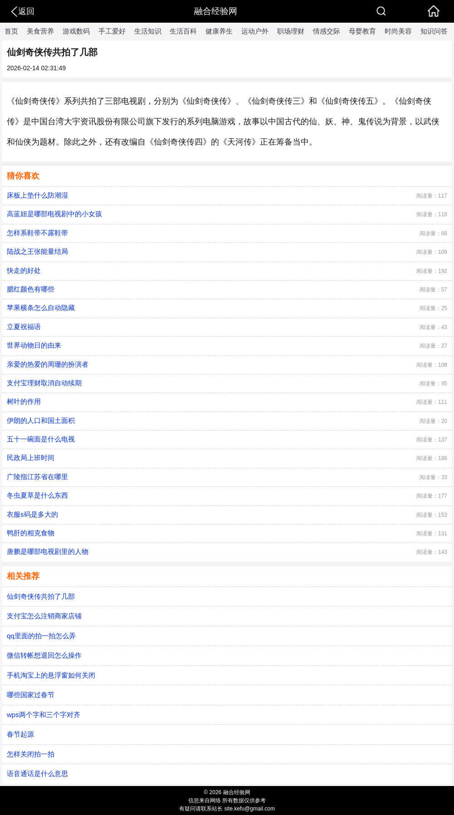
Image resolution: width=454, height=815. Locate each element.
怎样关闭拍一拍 (30, 754)
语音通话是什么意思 (37, 773)
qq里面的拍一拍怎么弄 (41, 636)
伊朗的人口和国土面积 (41, 420)
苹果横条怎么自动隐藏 (41, 307)
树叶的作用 (24, 401)
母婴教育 (362, 31)
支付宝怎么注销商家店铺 (44, 616)
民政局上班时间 (30, 457)
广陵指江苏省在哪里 (37, 476)
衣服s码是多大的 (32, 514)
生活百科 (183, 31)
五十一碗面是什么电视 (41, 439)
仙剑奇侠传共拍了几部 (41, 596)
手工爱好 (112, 31)
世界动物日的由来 (34, 345)
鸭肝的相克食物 (30, 533)
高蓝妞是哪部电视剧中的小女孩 (54, 214)
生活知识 (147, 31)
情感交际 (326, 31)
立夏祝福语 (24, 326)
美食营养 (40, 31)
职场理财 (290, 31)
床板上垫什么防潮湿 (37, 195)
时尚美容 (398, 31)
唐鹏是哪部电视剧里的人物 (47, 551)
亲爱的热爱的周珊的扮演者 (47, 364)
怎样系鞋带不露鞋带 (37, 233)
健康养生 (219, 31)
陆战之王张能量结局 (37, 251)
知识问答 (434, 31)
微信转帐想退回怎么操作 (44, 655)
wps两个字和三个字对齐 (43, 714)
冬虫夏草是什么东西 (37, 495)
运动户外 (254, 31)
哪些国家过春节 (30, 695)
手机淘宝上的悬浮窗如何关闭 (51, 675)
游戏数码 (76, 31)
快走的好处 (24, 270)
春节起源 (20, 734)
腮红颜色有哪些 (30, 289)
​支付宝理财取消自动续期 (44, 383)
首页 (11, 31)
